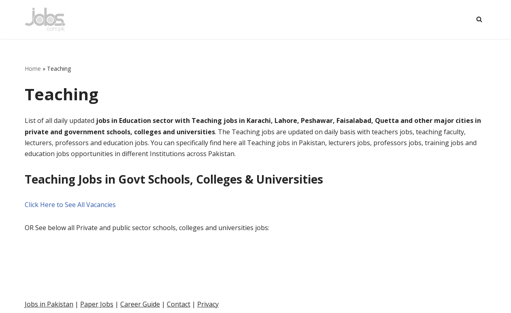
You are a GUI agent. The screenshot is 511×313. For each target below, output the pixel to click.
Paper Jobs (96, 304)
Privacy (208, 304)
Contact (178, 304)
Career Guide (140, 304)
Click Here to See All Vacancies (70, 204)
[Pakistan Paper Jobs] (45, 19)
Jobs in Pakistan (49, 304)
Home (33, 68)
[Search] (479, 19)
